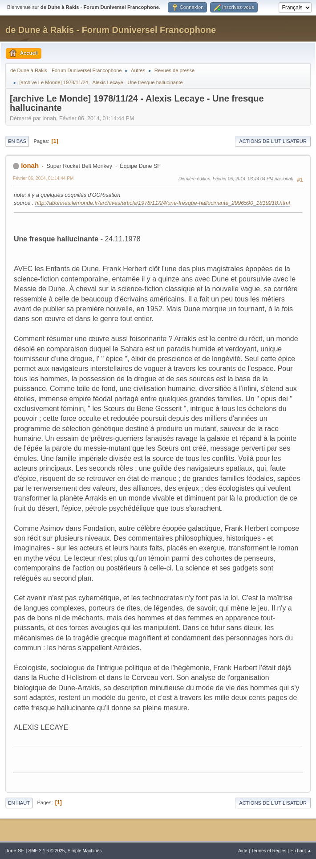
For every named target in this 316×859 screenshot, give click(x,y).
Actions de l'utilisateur (273, 141)
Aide (242, 850)
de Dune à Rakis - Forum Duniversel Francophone (110, 30)
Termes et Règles (269, 850)
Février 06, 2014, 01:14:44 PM (43, 178)
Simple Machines (85, 850)
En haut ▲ (301, 850)
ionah (30, 165)
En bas (17, 141)
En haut (19, 803)
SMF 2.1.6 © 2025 (46, 850)
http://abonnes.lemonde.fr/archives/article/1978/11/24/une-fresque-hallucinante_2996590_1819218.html (162, 203)
